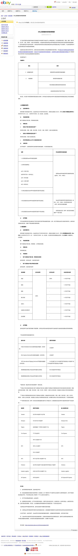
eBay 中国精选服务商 (44, 536)
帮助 (70, 2)
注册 (20, 4)
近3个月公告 (4, 24)
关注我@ (58, 2)
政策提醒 (10, 15)
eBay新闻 (64, 2)
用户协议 (9, 536)
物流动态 (5, 53)
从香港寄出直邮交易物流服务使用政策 (60, 51)
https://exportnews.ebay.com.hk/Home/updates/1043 (37, 525)
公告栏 (5, 15)
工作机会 (19, 536)
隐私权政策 (18, 540)
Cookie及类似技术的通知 (28, 545)
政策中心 (18, 11)
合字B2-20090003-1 (8, 545)
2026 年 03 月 (5, 30)
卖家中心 (10, 11)
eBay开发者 (25, 536)
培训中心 (26, 11)
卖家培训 (5, 48)
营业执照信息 (18, 545)
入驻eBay (34, 11)
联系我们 (36, 536)
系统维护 (5, 51)
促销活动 (5, 45)
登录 (16, 4)
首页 (3, 11)
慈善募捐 (31, 536)
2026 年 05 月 (5, 26)
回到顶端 (75, 530)
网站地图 (75, 2)
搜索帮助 (54, 7)
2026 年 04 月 (5, 28)
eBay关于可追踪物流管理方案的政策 (42, 51)
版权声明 (3, 536)
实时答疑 (73, 7)
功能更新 (5, 43)
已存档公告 (4, 32)
